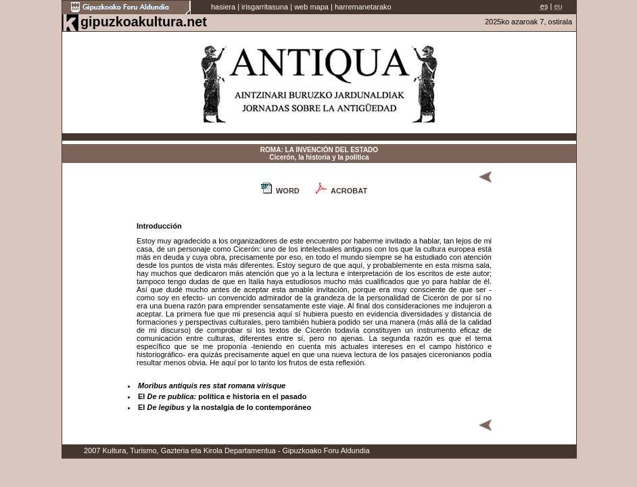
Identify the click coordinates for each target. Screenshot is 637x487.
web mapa (311, 7)
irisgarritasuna (264, 7)
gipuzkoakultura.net (143, 21)
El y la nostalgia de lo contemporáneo (224, 407)
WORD (288, 191)
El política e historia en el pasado (222, 396)
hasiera (223, 7)
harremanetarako (363, 7)
